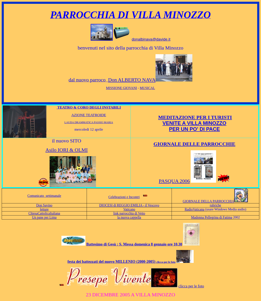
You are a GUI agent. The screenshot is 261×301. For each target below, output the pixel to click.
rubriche (215, 205)
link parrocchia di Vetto (129, 213)
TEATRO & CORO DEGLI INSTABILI (89, 107)
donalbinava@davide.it (151, 39)
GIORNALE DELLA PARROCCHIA (215, 201)
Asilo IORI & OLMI (67, 150)
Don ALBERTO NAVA (131, 80)
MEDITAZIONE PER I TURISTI (195, 117)
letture (44, 209)
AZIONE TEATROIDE (88, 115)
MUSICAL (147, 88)
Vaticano (129, 209)
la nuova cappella (129, 217)
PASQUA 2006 (174, 181)
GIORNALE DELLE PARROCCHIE (194, 144)
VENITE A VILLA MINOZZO (194, 123)
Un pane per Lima (44, 217)
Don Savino (44, 205)
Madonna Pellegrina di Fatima (211, 217)
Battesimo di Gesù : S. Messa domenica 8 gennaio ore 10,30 (134, 244)
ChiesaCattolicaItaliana (44, 213)
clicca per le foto (191, 286)
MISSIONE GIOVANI (121, 88)
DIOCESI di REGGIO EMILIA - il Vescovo (129, 205)
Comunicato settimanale (44, 195)
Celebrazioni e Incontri (124, 197)
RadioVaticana (194, 209)
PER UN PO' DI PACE (194, 129)
